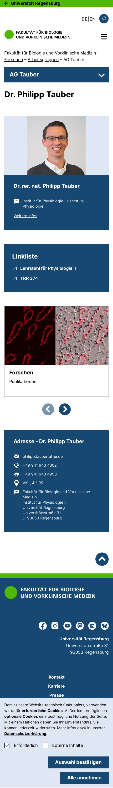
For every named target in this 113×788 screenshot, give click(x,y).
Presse (56, 695)
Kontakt (57, 677)
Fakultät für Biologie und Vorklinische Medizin (50, 52)
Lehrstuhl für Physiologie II (48, 268)
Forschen (13, 59)
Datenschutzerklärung (25, 733)
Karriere (56, 686)
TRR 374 (29, 278)
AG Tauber (73, 59)
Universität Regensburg (35, 3)
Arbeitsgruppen (43, 59)
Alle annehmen (84, 778)
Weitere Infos (25, 215)
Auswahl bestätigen (78, 762)
